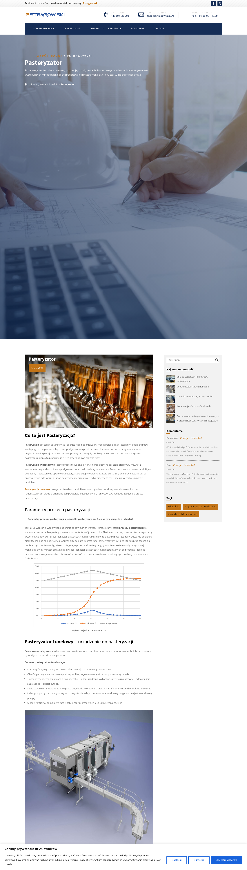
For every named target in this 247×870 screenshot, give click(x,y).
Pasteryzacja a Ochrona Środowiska (194, 406)
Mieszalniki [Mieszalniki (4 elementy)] (173, 507)
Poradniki (137, 28)
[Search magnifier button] (216, 360)
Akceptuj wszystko (226, 860)
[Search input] (191, 360)
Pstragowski (172, 438)
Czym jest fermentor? (191, 438)
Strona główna (43, 28)
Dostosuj (176, 860)
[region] (123, 857)
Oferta (94, 28)
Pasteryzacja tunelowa (37, 489)
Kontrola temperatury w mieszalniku (195, 397)
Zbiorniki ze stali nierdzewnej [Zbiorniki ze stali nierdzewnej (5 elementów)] (182, 514)
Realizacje (114, 28)
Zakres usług (71, 28)
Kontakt (158, 28)
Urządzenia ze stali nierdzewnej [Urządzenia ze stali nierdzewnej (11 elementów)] (200, 507)
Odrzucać (199, 860)
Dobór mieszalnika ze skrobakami (193, 387)
